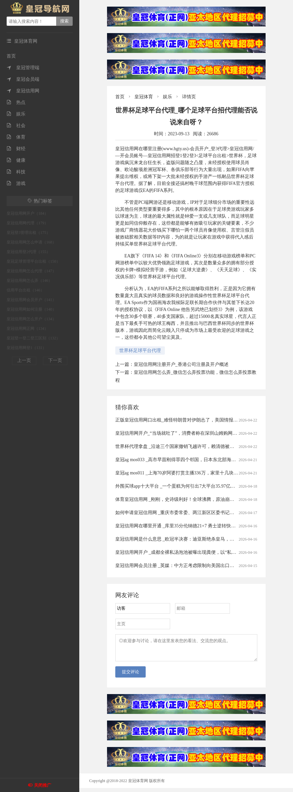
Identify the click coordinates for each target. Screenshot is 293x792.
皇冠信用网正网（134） (27, 328)
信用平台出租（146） (25, 290)
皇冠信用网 (23, 90)
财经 (16, 148)
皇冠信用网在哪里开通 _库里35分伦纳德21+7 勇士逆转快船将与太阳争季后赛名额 (198, 525)
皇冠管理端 (23, 67)
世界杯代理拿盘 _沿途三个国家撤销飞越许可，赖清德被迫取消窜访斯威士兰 (193, 446)
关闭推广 (42, 785)
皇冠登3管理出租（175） (28, 232)
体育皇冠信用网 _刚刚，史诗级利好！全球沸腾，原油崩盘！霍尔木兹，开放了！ (198, 499)
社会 (16, 125)
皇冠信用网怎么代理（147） (31, 271)
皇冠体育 (143, 96)
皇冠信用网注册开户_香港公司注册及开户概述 (181, 364)
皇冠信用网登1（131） (26, 347)
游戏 (16, 183)
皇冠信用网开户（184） (27, 213)
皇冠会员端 (23, 79)
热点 (16, 102)
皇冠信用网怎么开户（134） (31, 319)
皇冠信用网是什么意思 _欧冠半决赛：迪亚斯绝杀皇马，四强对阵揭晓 (186, 539)
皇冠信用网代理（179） (27, 223)
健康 (16, 160)
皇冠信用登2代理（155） (28, 251)
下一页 (55, 360)
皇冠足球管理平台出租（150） (33, 261)
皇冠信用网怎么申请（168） (31, 242)
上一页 (24, 360)
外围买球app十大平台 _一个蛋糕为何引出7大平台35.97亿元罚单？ (182, 486)
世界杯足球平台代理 (140, 350)
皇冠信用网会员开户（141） (31, 299)
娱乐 (16, 113)
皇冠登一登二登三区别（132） (33, 338)
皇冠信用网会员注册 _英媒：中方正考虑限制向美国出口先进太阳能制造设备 (193, 565)
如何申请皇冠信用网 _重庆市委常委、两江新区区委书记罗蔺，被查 (184, 512)
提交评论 (130, 675)
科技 (16, 171)
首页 (11, 56)
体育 (16, 137)
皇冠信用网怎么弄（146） (29, 280)
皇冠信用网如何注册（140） (31, 309)
